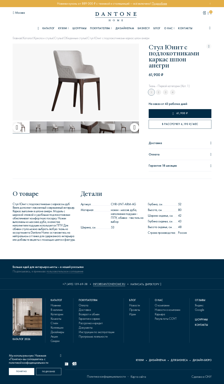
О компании (162, 305)
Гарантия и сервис (89, 318)
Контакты (185, 28)
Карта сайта (138, 376)
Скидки (55, 341)
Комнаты (56, 318)
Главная (17, 38)
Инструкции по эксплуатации (96, 332)
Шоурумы (79, 28)
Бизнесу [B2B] (144, 28)
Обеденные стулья (75, 38)
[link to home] (115, 16)
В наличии (57, 310)
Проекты (134, 310)
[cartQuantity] (210, 13)
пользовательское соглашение (65, 271)
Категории (57, 314)
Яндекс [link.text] (199, 305)
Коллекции (57, 327)
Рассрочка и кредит (91, 323)
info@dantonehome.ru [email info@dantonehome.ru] (109, 284)
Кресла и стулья (43, 38)
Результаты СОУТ (166, 318)
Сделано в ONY (201, 376)
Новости (134, 305)
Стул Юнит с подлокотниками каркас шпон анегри (118, 38)
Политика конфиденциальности (106, 376)
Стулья (58, 38)
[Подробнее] (48, 371)
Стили (54, 323)
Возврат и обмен (89, 314)
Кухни (140, 360)
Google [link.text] (199, 310)
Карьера (160, 314)
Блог (157, 28)
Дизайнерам (124, 28)
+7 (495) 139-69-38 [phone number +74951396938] (75, 284)
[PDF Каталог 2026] (27, 319)
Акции (54, 336)
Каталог (28, 38)
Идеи (132, 314)
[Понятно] (21, 371)
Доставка (85, 310)
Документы (86, 327)
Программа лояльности (93, 336)
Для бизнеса (179, 360)
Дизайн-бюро (202, 360)
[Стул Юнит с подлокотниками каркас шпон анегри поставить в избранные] (208, 46)
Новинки (56, 305)
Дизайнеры (57, 332)
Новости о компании (167, 310)
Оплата (83, 305)
